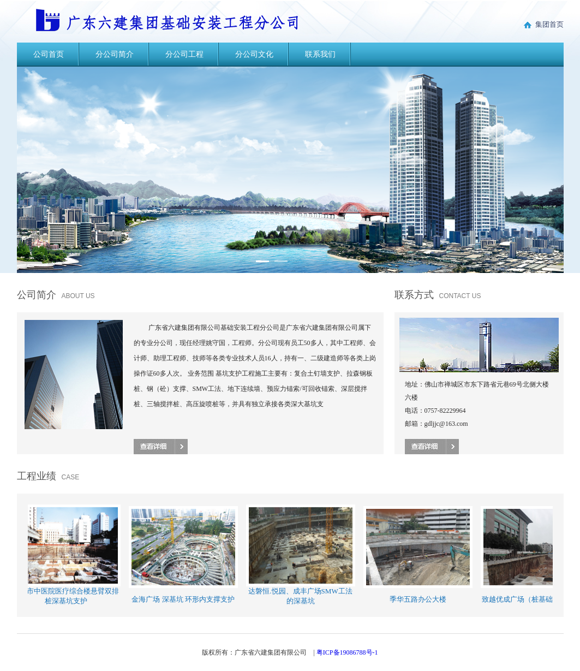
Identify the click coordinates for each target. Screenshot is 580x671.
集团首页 (543, 24)
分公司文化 (254, 54)
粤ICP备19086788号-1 (347, 652)
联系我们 (320, 54)
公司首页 (48, 54)
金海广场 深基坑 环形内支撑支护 (184, 599)
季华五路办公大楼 (419, 599)
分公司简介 (114, 54)
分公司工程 (184, 54)
